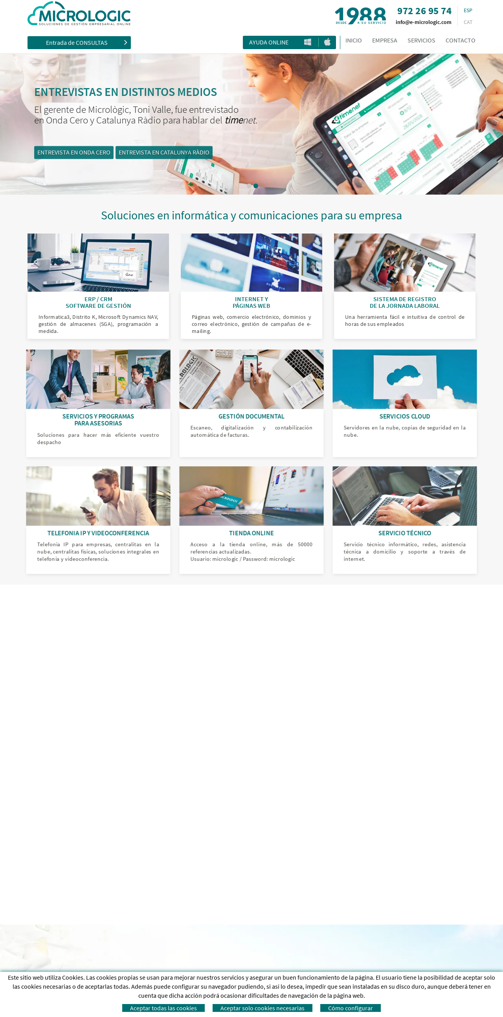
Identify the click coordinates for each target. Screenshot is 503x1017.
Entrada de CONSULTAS (86, 42)
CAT (468, 22)
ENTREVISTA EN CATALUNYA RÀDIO (236, 152)
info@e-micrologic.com (424, 22)
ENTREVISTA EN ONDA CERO (146, 152)
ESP (468, 10)
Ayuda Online (268, 42)
